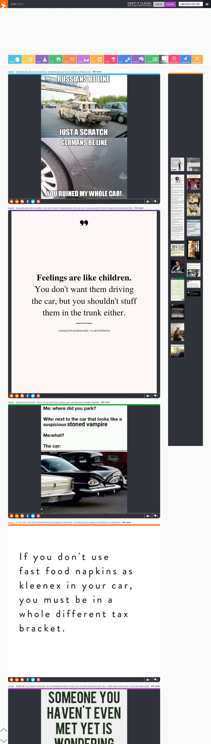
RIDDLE (138, 60)
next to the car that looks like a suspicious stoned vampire (68, 402)
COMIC (152, 60)
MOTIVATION (165, 59)
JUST (17, 4)
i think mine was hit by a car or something (127, 686)
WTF (27, 60)
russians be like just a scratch (31, 72)
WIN (110, 60)
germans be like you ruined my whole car (69, 72)
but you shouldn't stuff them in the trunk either (107, 208)
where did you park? (26, 402)
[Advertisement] (89, 33)
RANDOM (197, 59)
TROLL (69, 60)
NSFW (83, 60)
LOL (55, 60)
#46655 (11, 72)
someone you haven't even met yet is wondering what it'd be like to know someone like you (60, 686)
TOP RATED (174, 59)
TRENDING (186, 59)
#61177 (11, 522)
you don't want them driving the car (62, 208)
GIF (97, 60)
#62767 (11, 402)
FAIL (42, 60)
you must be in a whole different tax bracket (96, 522)
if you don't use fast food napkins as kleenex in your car (44, 522)
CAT (124, 60)
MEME (14, 60)
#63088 (11, 208)
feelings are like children (29, 208)
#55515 (11, 686)
